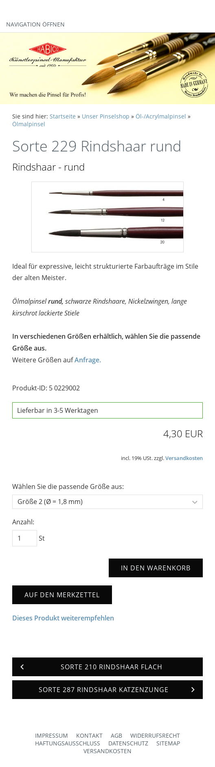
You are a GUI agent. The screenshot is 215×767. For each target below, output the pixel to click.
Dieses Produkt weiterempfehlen (63, 618)
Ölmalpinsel (28, 124)
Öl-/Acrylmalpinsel (161, 116)
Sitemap (168, 743)
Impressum (51, 735)
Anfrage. (88, 359)
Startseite (63, 116)
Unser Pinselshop (105, 116)
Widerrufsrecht (155, 735)
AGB (116, 735)
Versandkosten (184, 458)
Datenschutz (128, 743)
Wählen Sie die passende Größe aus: (68, 486)
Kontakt (89, 735)
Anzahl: (23, 521)
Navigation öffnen (35, 24)
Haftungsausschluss (67, 743)
